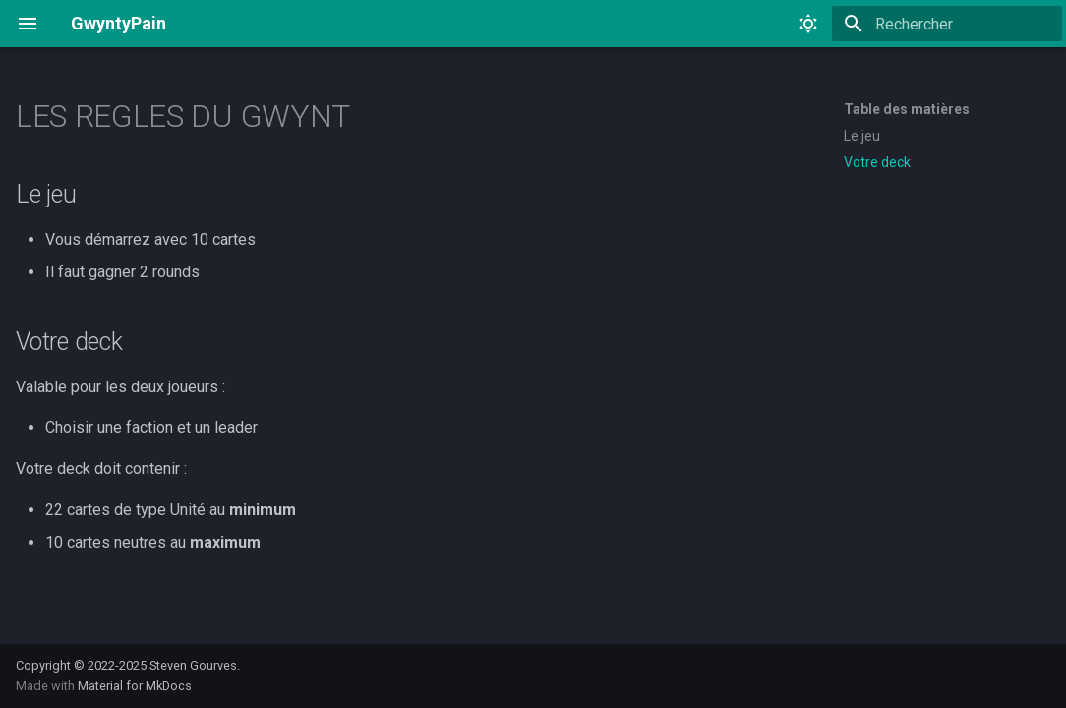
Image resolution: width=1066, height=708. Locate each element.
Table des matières (907, 109)
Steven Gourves (193, 665)
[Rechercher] (947, 23)
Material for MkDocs (135, 685)
